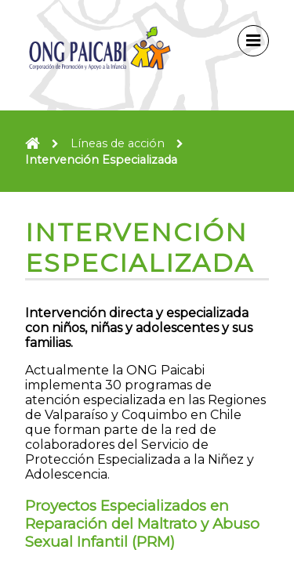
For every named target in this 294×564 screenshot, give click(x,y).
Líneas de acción (118, 143)
